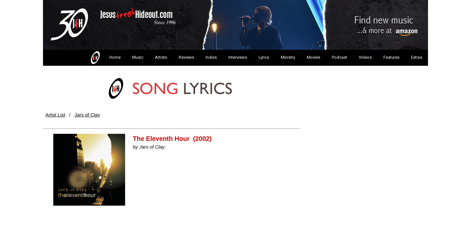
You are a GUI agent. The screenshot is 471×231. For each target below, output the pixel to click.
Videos (365, 57)
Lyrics (264, 57)
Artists (161, 57)
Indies (211, 57)
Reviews (186, 57)
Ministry (288, 57)
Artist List (55, 114)
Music (137, 57)
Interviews (237, 57)
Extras (416, 57)
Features (391, 57)
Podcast (339, 57)
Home (105, 58)
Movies (313, 57)
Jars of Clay (87, 114)
